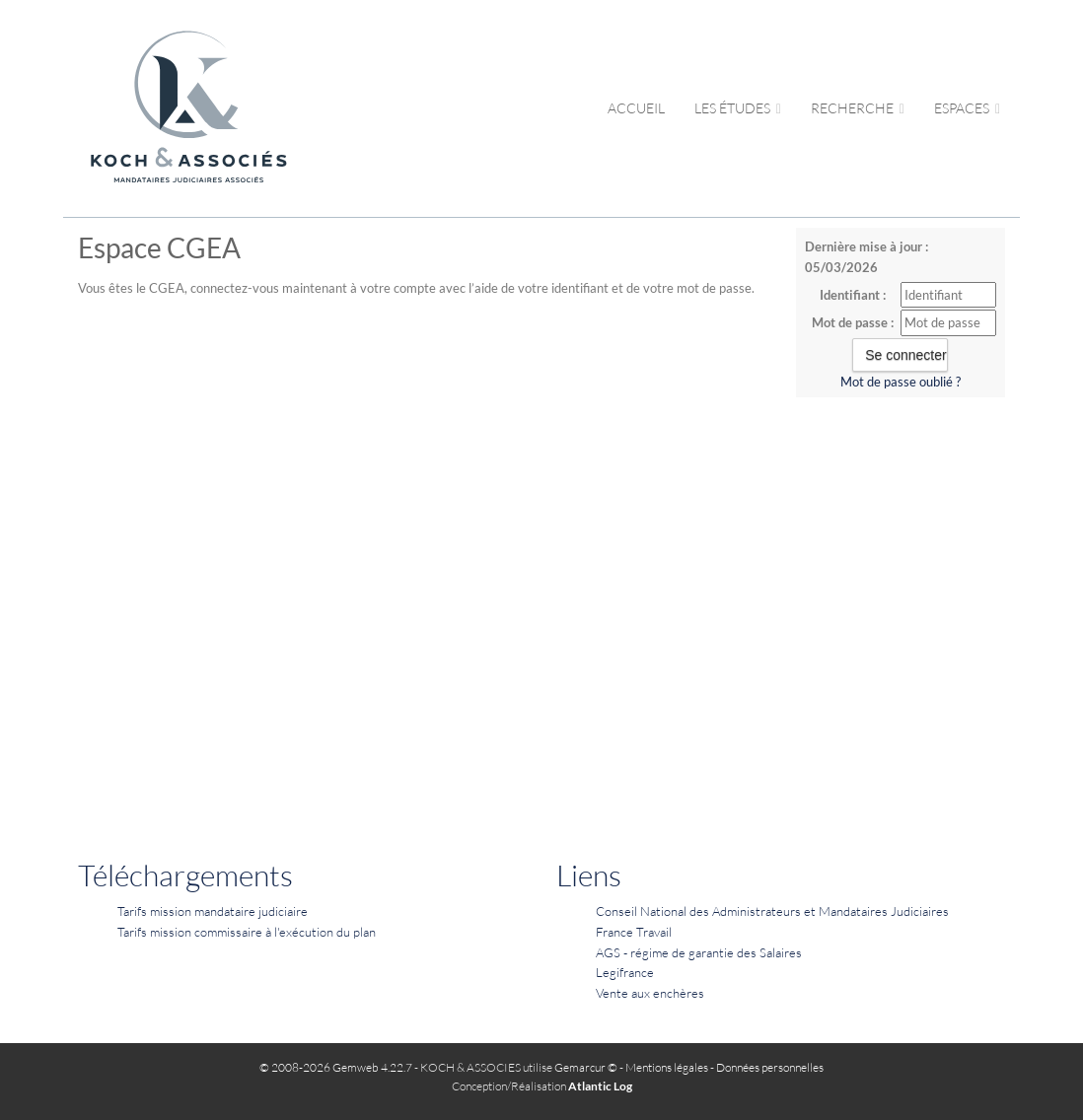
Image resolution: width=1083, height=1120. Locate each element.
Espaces (967, 108)
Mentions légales (666, 1067)
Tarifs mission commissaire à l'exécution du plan (246, 932)
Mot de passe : (853, 322)
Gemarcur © (585, 1067)
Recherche (857, 108)
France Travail (634, 932)
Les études (737, 108)
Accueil (636, 108)
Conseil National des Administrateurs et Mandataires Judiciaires (772, 911)
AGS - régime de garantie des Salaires (699, 952)
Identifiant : (853, 295)
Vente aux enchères (650, 993)
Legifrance (625, 972)
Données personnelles (770, 1067)
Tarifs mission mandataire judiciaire (212, 911)
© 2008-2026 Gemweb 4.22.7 (335, 1067)
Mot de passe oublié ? (900, 381)
